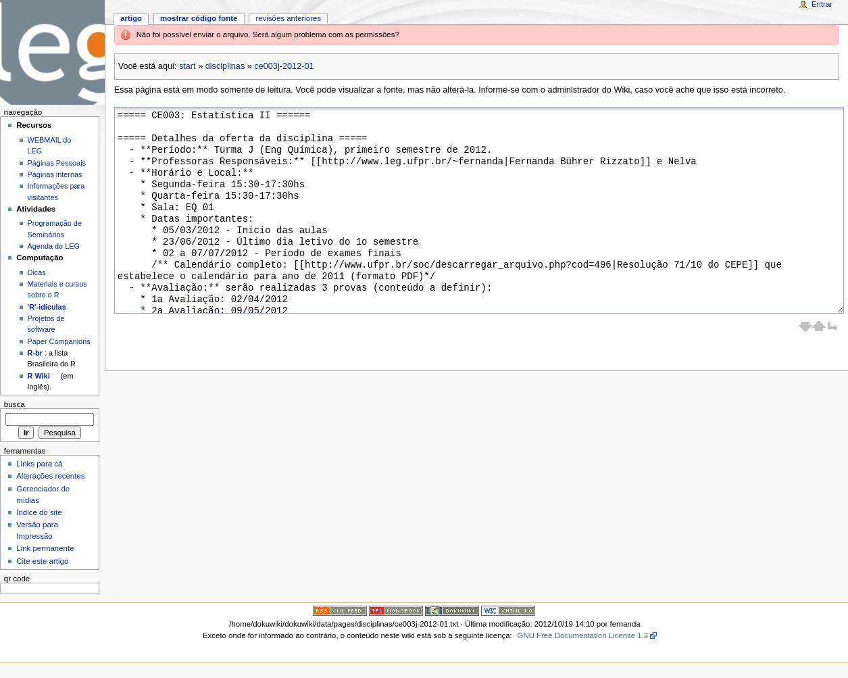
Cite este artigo (42, 561)
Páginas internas (55, 174)
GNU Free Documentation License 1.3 (583, 635)
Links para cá (39, 464)
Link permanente (45, 548)
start (187, 66)
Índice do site (39, 512)
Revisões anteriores (288, 18)
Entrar (822, 4)
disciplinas (225, 66)
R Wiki (39, 376)
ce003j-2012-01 (284, 66)
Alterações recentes (50, 476)
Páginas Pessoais (57, 163)
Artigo (131, 18)
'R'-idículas (47, 307)
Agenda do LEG (54, 246)
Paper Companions (59, 341)
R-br (35, 353)
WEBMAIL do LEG (50, 145)
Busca (14, 404)
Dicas (37, 272)
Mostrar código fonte (199, 18)
